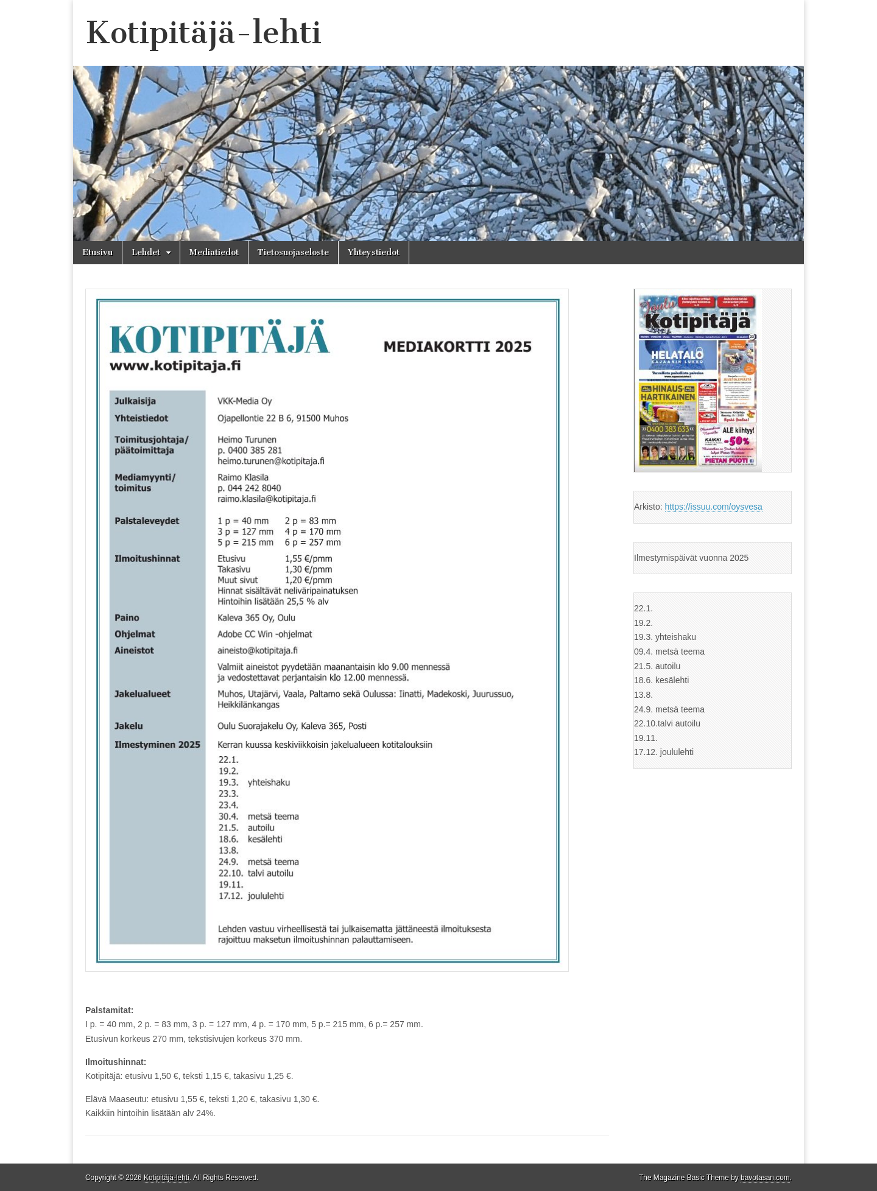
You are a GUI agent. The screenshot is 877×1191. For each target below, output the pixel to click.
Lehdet (146, 252)
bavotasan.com (765, 1177)
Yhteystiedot (374, 252)
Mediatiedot (214, 252)
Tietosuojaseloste (293, 252)
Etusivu (97, 252)
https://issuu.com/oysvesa (714, 506)
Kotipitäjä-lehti (203, 32)
